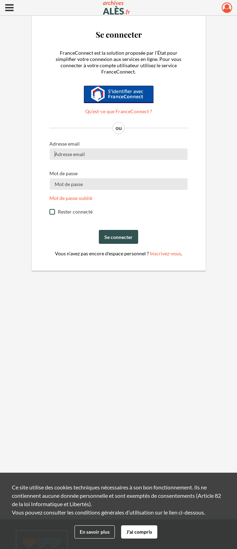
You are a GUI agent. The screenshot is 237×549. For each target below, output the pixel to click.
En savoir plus (95, 532)
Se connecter (118, 237)
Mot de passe (63, 173)
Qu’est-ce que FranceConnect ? (118, 111)
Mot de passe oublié (70, 198)
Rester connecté (75, 212)
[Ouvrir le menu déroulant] (9, 8)
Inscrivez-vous (165, 253)
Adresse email (64, 143)
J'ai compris (139, 532)
